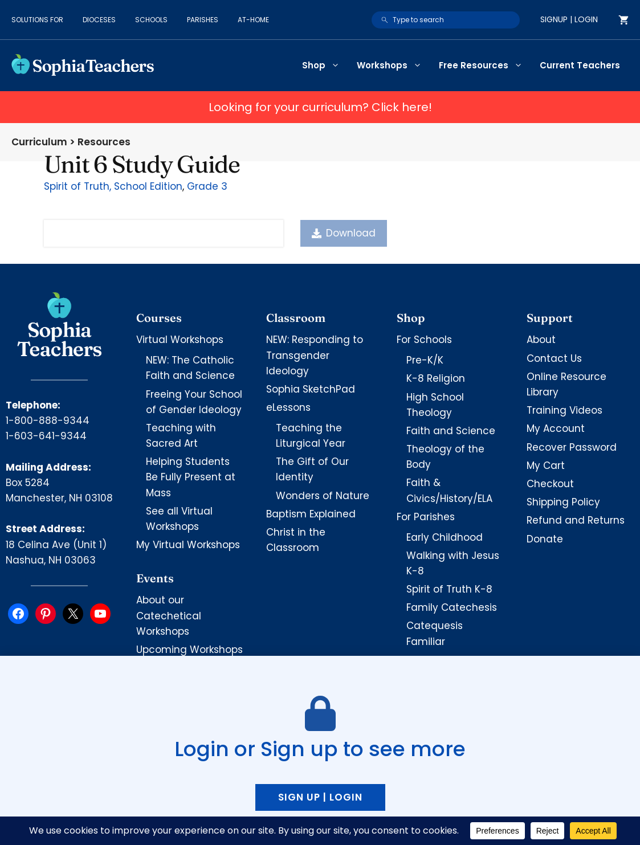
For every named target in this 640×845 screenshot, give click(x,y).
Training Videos (564, 410)
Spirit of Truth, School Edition (113, 186)
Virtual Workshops (179, 339)
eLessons (288, 407)
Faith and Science (450, 431)
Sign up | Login (320, 797)
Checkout (550, 484)
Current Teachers (580, 65)
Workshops (393, 65)
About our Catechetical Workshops (168, 615)
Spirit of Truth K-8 (449, 589)
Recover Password (572, 447)
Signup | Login (569, 19)
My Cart (546, 465)
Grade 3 (207, 186)
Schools (151, 20)
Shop (325, 65)
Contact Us (554, 358)
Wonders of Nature (322, 496)
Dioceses (99, 20)
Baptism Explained (311, 514)
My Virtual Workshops (188, 545)
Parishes (202, 20)
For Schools (424, 339)
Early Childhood (444, 537)
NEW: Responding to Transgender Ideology (314, 355)
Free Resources (485, 65)
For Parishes (426, 517)
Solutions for (37, 20)
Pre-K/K (424, 360)
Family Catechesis (451, 607)
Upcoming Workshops (189, 649)
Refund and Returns (576, 520)
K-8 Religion (435, 378)
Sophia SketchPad (310, 389)
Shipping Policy (563, 502)
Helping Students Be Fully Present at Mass (190, 477)
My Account (556, 428)
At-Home (253, 20)
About (541, 339)
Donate (545, 539)
